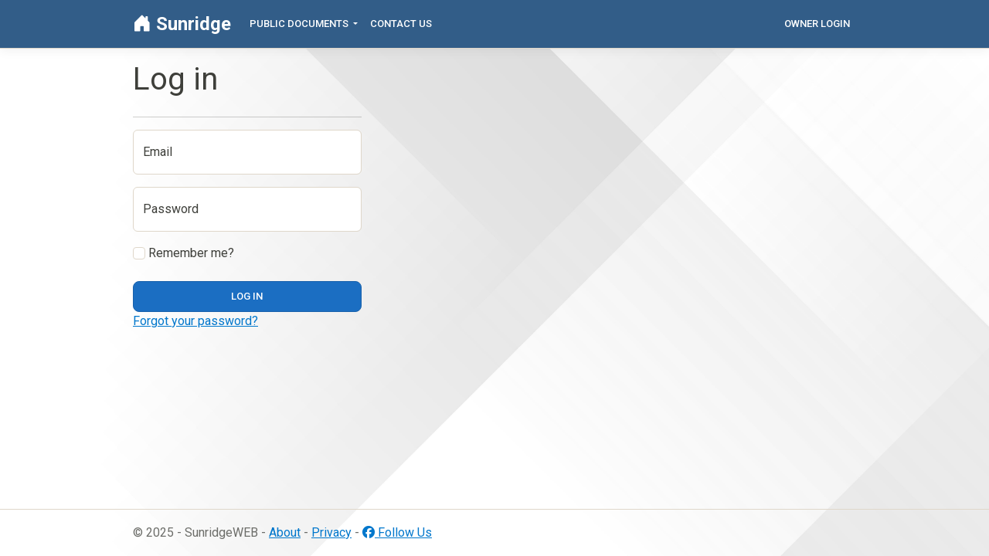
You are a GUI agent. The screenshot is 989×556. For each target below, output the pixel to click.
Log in (247, 296)
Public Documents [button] (300, 23)
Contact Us (401, 23)
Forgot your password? (195, 321)
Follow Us (397, 532)
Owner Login (817, 23)
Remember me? (183, 253)
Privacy (331, 532)
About (285, 532)
